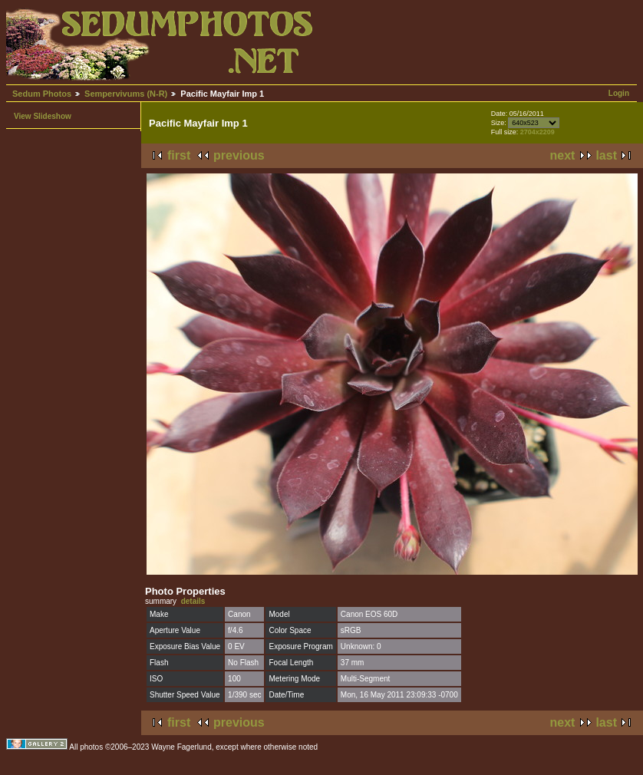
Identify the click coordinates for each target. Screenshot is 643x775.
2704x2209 (537, 132)
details (193, 601)
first (178, 155)
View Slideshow (42, 116)
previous (239, 155)
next (562, 155)
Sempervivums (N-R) (125, 93)
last (606, 155)
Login (618, 93)
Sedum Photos (41, 93)
